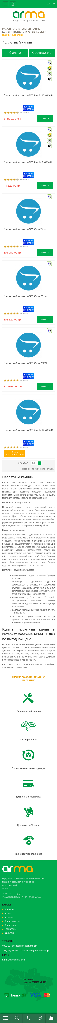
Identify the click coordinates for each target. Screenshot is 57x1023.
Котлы (8, 913)
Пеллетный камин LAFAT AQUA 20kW (25, 296)
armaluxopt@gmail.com (14, 960)
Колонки (9, 917)
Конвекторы (11, 925)
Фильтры (9, 933)
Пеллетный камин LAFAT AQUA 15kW (25, 229)
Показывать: (22, 463)
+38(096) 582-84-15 (12, 951)
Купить (45, 118)
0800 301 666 (9, 946)
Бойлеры (9, 910)
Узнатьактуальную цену (14, 453)
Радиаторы (10, 929)
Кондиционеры (12, 921)
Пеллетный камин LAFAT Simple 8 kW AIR (28, 162)
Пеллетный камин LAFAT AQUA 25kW (25, 363)
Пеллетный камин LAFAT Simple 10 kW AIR (28, 95)
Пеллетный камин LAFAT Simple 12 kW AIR (28, 430)
